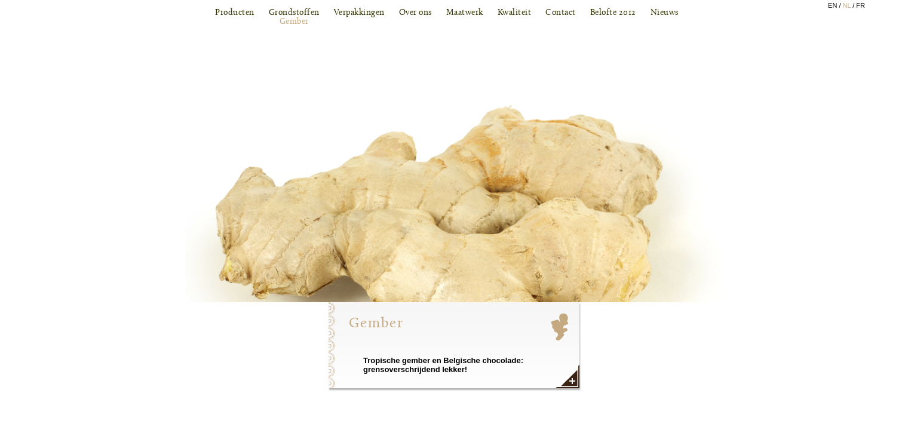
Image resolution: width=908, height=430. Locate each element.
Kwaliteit (515, 12)
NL (847, 5)
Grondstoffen (294, 17)
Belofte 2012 (613, 12)
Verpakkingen (359, 12)
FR (860, 5)
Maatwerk (464, 12)
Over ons (415, 12)
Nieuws (665, 12)
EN (832, 5)
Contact (560, 12)
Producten (234, 12)
